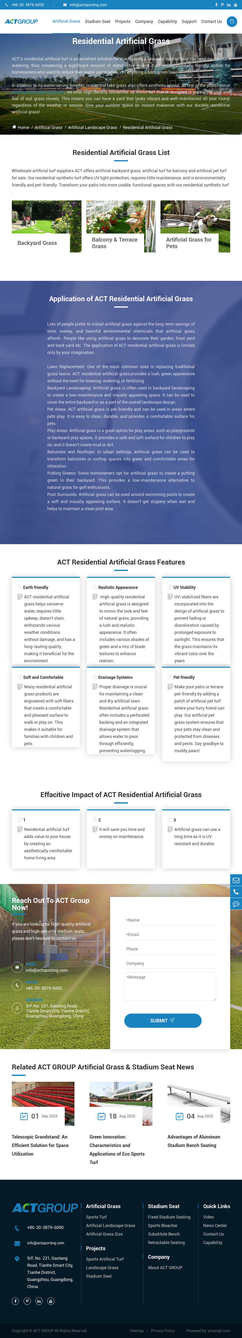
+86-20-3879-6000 (24, 5)
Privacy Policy (163, 1331)
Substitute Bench (164, 1234)
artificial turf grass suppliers (38, 91)
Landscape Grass (102, 1267)
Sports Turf (96, 1216)
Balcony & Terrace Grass (115, 243)
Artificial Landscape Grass (92, 127)
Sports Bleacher (162, 1225)
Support (189, 21)
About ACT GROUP (165, 1267)
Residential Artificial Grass (148, 127)
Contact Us (211, 21)
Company (144, 21)
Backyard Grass (37, 243)
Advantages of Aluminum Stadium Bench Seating (194, 1141)
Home (23, 127)
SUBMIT (163, 1020)
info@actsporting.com (85, 5)
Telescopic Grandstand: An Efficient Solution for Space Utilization (40, 1145)
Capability (167, 21)
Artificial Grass (66, 21)
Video (208, 1216)
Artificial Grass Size (104, 1234)
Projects (122, 21)
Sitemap (137, 1331)
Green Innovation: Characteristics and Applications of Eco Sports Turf (117, 1149)
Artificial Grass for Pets (189, 243)
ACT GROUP (43, 1331)
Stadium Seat (97, 21)
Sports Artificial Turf (105, 1259)
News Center (215, 1225)
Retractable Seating (166, 1242)
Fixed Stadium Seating (169, 1216)
